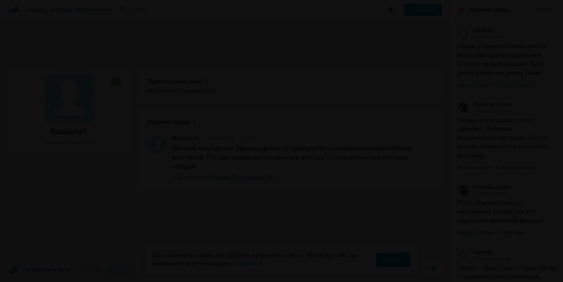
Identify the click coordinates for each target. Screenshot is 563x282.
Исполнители (94, 9)
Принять (393, 260)
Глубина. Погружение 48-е (243, 177)
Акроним (475, 252)
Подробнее (249, 263)
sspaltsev (475, 30)
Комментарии (172, 122)
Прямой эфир (488, 9)
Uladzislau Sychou (484, 104)
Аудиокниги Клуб (39, 270)
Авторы (61, 9)
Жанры (37, 9)
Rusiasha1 (185, 138)
